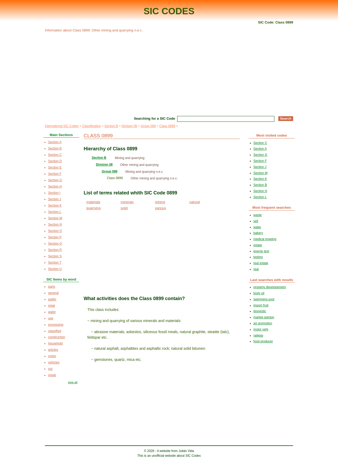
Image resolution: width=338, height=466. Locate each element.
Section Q (55, 243)
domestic (259, 311)
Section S (55, 256)
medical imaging (264, 239)
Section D (55, 161)
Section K (55, 205)
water (52, 312)
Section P (55, 237)
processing (55, 325)
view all (72, 382)
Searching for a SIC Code (154, 118)
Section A (55, 142)
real (256, 269)
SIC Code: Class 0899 (275, 22)
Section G (55, 180)
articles (53, 350)
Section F (55, 174)
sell (255, 221)
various (160, 208)
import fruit (261, 305)
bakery (258, 233)
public (52, 299)
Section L (54, 212)
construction (56, 337)
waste (257, 215)
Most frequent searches (271, 207)
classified (54, 331)
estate (257, 245)
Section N (55, 224)
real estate (260, 263)
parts (51, 286)
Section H (55, 186)
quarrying (93, 208)
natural (194, 202)
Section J (54, 199)
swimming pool (263, 299)
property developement (269, 287)
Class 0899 (167, 126)
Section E (55, 167)
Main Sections (61, 135)
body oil (258, 293)
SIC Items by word (61, 279)
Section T (54, 262)
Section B (111, 126)
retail (51, 305)
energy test (261, 251)
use (50, 318)
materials (93, 202)
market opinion (263, 317)
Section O (55, 231)
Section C (55, 155)
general (53, 293)
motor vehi (260, 329)
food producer (263, 341)
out (50, 369)
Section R (55, 250)
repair (52, 375)
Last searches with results (271, 280)
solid (124, 208)
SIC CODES (169, 11)
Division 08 (129, 126)
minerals (127, 202)
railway (258, 335)
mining (160, 202)
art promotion (262, 323)
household (55, 343)
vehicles (53, 362)
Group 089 (148, 126)
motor (52, 356)
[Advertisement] (169, 73)
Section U (55, 269)
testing (258, 257)
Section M (55, 218)
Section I (54, 193)
